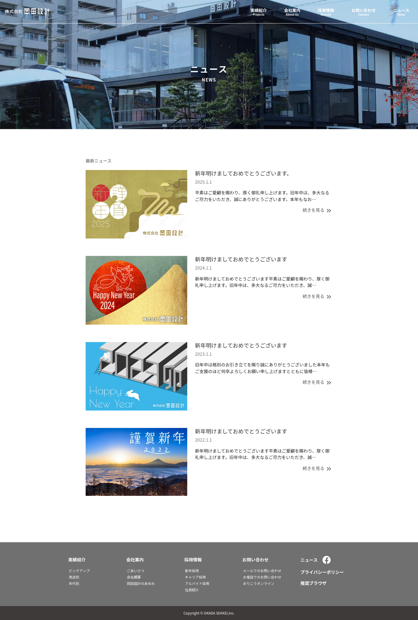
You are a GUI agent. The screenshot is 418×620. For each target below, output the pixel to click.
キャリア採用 (195, 576)
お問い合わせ (255, 559)
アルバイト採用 (197, 583)
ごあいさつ (135, 570)
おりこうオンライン (258, 583)
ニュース (309, 560)
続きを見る (317, 210)
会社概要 (134, 576)
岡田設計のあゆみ (141, 583)
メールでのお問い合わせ (262, 570)
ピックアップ (79, 570)
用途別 (74, 576)
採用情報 (193, 559)
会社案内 (135, 559)
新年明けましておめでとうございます (241, 259)
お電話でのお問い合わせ (262, 576)
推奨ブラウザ (313, 583)
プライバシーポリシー (322, 572)
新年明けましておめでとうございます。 (243, 173)
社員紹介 (192, 589)
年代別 (74, 583)
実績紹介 (77, 559)
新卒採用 (192, 570)
